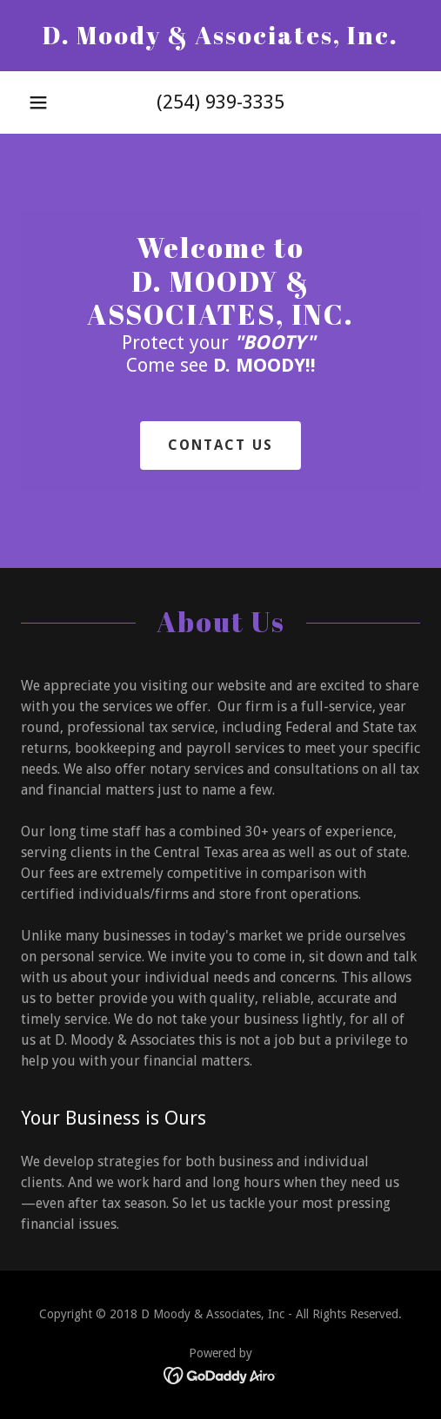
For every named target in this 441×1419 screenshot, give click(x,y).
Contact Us (221, 445)
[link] (220, 35)
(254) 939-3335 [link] (220, 102)
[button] (38, 102)
